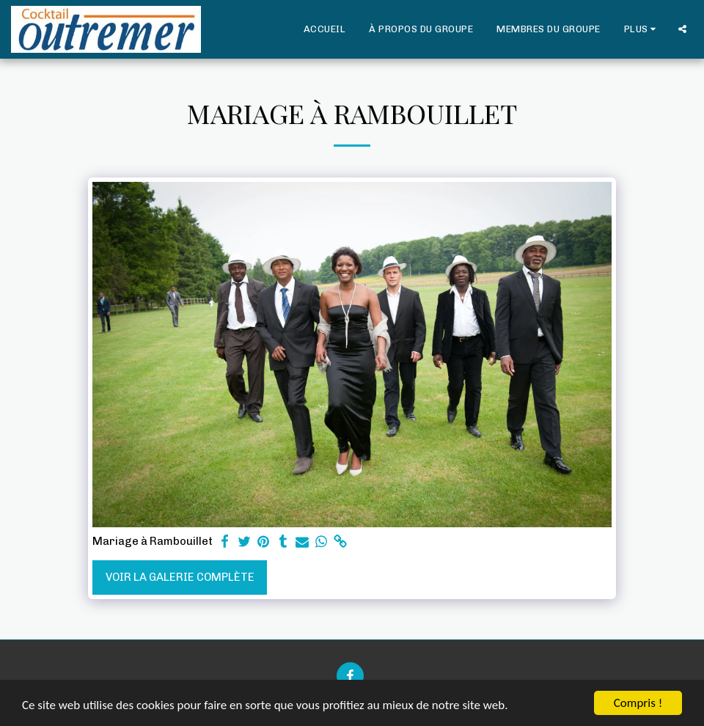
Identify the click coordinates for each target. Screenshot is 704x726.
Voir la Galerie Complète (180, 577)
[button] (682, 29)
